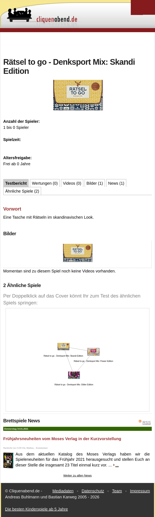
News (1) (116, 183)
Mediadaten (63, 491)
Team (117, 491)
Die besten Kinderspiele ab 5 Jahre (36, 509)
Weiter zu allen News (77, 475)
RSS (146, 422)
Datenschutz (93, 491)
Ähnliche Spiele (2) (22, 191)
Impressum (140, 491)
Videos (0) (72, 183)
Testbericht (16, 183)
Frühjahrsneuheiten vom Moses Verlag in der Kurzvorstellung (62, 438)
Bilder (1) (95, 183)
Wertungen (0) (45, 183)
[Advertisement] (77, 44)
